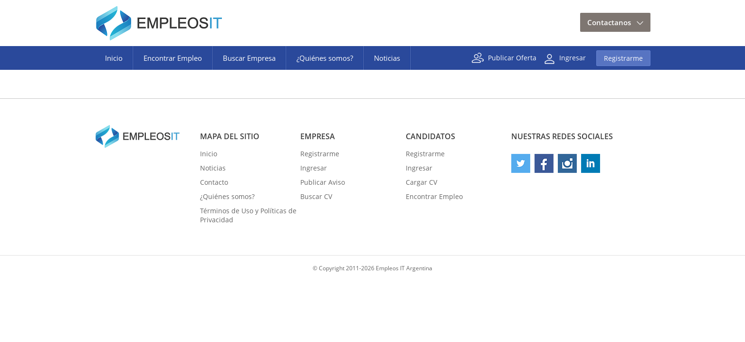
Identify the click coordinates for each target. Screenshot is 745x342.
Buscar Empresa (249, 58)
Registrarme (623, 58)
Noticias (387, 58)
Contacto (214, 182)
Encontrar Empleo (172, 58)
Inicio (114, 58)
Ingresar (572, 57)
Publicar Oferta (512, 57)
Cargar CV (421, 182)
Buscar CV (316, 196)
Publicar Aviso (322, 182)
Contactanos (609, 22)
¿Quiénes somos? (324, 58)
